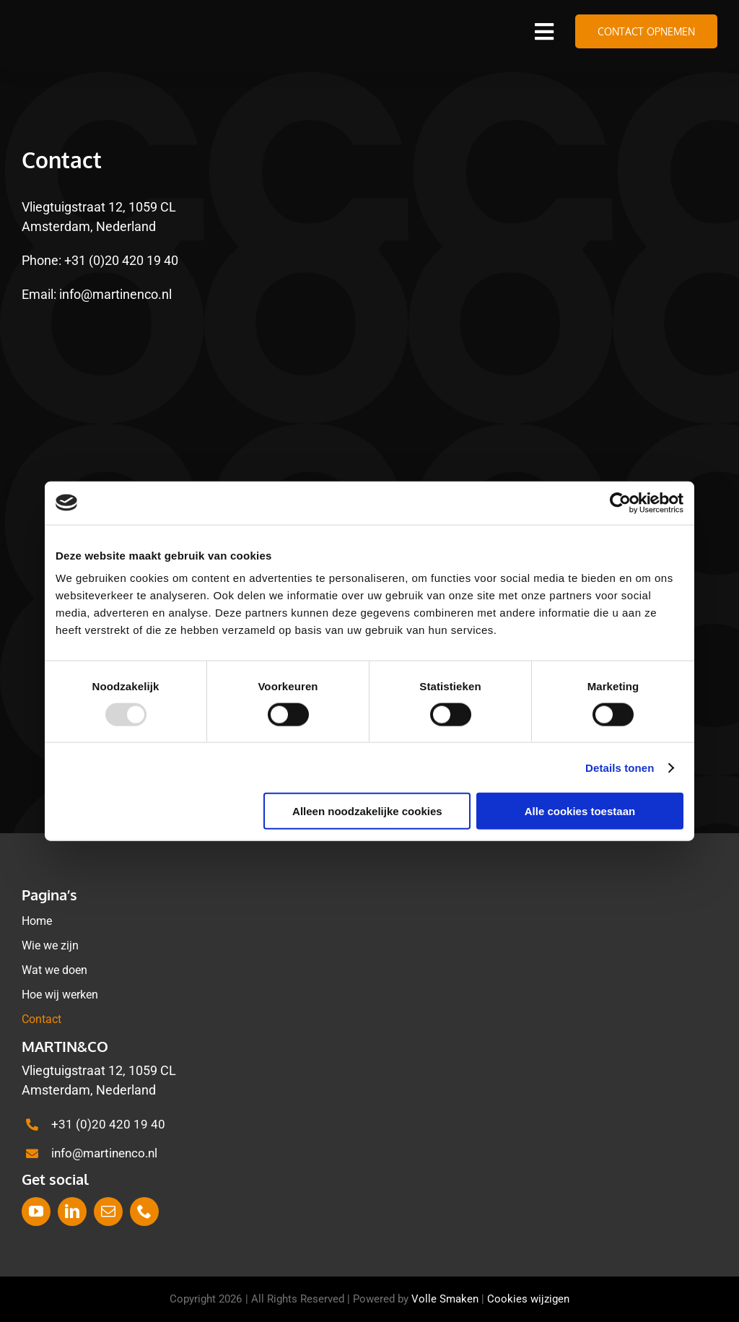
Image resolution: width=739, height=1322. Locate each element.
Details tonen (619, 767)
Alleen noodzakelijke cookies (367, 811)
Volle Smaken (444, 1298)
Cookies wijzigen (528, 1298)
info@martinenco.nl (115, 294)
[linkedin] (72, 1211)
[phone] (144, 1211)
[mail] (108, 1211)
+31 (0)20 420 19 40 (121, 260)
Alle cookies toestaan (580, 811)
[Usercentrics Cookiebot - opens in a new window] (620, 502)
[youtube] (36, 1211)
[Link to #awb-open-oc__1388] (544, 32)
